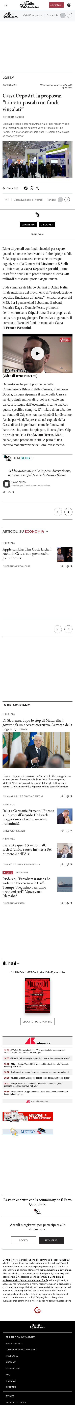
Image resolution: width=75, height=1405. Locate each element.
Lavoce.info (18, 482)
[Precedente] (58, 512)
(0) (69, 566)
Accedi (23, 1240)
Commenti (10, 188)
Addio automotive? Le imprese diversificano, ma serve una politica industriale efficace (39, 472)
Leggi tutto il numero (37, 1021)
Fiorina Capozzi (13, 117)
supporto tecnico (48, 1300)
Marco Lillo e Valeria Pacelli (21, 864)
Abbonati (56, 4)
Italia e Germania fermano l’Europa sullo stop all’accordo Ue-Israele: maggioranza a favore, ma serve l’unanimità (28, 817)
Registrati (51, 1240)
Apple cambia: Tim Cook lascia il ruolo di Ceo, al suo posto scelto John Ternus (27, 553)
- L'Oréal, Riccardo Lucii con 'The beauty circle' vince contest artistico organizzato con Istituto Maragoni (34, 1051)
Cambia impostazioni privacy (22, 1349)
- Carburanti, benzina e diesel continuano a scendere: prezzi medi (36, 1072)
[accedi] (69, 5)
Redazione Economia (16, 566)
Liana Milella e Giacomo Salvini (23, 796)
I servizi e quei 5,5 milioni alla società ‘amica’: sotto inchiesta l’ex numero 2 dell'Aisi (27, 849)
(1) (11, 492)
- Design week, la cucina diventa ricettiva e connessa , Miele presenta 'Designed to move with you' (33, 1084)
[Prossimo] (68, 512)
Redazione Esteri (14, 831)
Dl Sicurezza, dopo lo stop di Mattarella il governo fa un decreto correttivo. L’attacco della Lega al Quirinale (37, 724)
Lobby (8, 77)
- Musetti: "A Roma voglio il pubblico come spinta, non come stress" (37, 1058)
